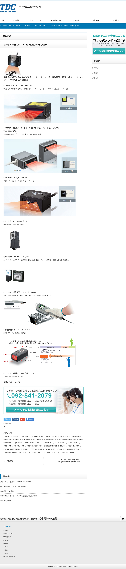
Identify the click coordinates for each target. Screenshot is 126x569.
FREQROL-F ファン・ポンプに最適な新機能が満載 (18, 496)
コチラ (17, 382)
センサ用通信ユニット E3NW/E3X (13, 486)
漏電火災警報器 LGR (8, 500)
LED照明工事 (7, 537)
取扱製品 (5, 530)
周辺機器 (10, 461)
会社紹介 (5, 546)
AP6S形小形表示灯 (7, 491)
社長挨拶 (95, 68)
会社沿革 (95, 78)
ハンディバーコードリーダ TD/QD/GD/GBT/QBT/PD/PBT (70, 461)
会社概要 (95, 73)
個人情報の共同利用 (9, 556)
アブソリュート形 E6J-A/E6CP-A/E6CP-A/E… (16, 482)
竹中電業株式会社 (61, 566)
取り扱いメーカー (8, 533)
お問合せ (5, 553)
